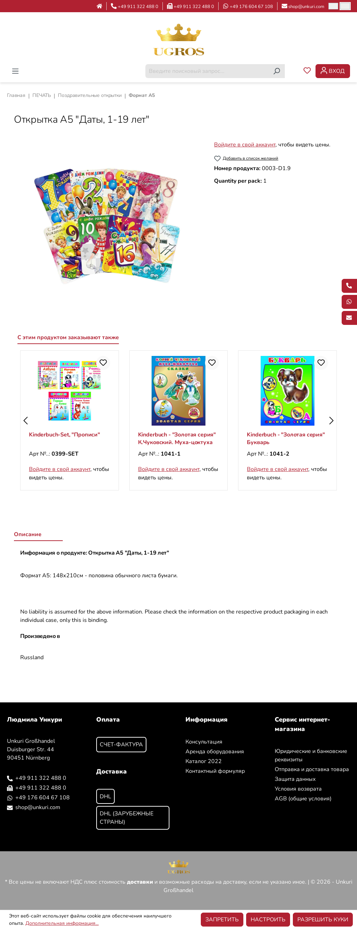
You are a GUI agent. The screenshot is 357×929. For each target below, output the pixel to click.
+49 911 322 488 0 (138, 6)
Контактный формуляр (215, 771)
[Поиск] (276, 71)
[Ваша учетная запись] (333, 71)
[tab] (38, 534)
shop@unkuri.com (306, 6)
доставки (140, 882)
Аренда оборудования (214, 751)
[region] (107, 223)
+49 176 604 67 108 (251, 6)
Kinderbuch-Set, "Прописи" (64, 435)
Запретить (222, 919)
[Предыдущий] (25, 420)
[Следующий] (331, 420)
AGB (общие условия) (303, 798)
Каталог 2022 (203, 761)
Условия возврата (298, 789)
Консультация (203, 742)
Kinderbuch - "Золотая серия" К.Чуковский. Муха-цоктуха (177, 438)
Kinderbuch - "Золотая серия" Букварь (286, 438)
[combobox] (207, 71)
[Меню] (15, 71)
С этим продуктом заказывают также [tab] (68, 337)
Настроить (268, 919)
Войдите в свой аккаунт (244, 145)
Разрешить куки (322, 919)
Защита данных (295, 779)
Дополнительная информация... (62, 923)
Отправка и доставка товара (312, 769)
